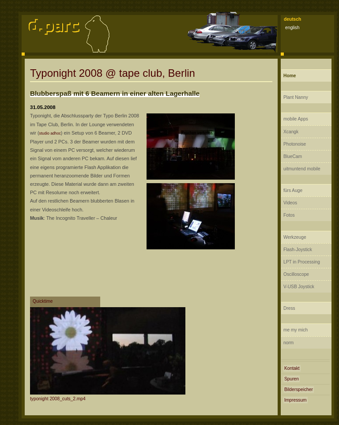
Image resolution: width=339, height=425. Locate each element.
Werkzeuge (294, 237)
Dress (289, 308)
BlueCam (292, 156)
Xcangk (290, 131)
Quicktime (43, 301)
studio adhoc (50, 133)
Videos (290, 202)
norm (288, 342)
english (292, 27)
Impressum (295, 400)
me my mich (295, 329)
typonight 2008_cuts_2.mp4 (58, 398)
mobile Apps (295, 119)
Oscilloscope (296, 274)
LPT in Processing (301, 262)
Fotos (289, 215)
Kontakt (292, 368)
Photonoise (294, 144)
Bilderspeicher (298, 389)
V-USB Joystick (298, 286)
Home (289, 75)
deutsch (292, 19)
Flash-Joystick (297, 249)
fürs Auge (292, 190)
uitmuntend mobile (301, 168)
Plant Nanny (295, 97)
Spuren (291, 378)
